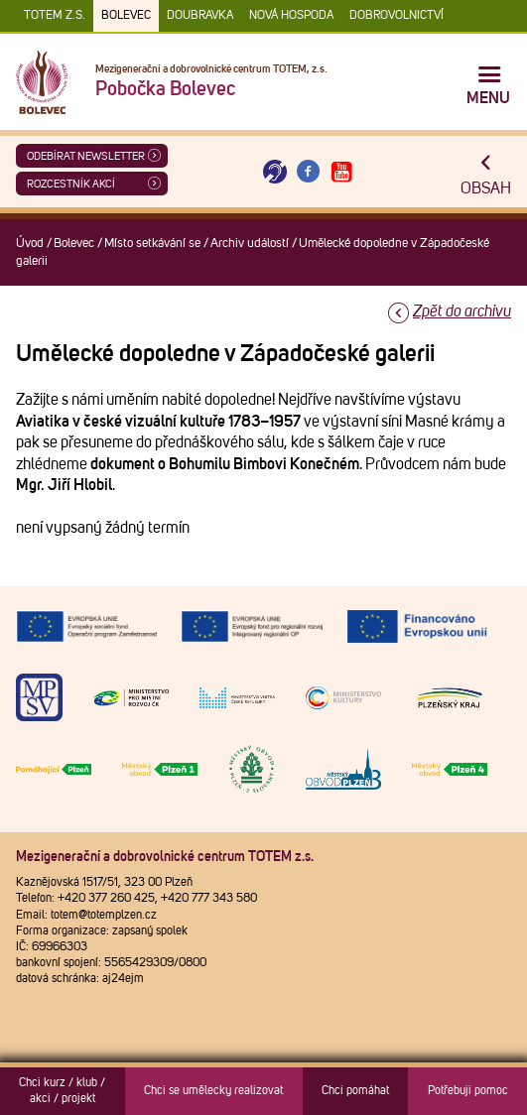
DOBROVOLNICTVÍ (396, 16)
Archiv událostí (249, 243)
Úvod (30, 243)
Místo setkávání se (152, 243)
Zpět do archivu (462, 311)
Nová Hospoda (291, 16)
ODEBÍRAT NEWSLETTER (86, 156)
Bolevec (126, 16)
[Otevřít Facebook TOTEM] (309, 172)
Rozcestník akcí (71, 184)
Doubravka (200, 16)
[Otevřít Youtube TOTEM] (341, 172)
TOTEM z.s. (54, 16)
